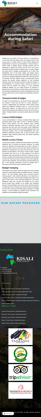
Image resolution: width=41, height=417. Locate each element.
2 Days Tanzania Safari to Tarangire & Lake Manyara (15, 288)
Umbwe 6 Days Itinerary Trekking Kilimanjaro (13, 323)
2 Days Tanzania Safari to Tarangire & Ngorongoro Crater (16, 291)
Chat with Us (8, 413)
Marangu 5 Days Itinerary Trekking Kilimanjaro (13, 317)
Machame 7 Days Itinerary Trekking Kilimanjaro (14, 314)
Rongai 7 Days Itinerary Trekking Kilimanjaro (13, 320)
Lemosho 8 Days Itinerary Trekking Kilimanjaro (13, 311)
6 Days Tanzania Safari (7, 303)
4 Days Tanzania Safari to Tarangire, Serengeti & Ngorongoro (17, 297)
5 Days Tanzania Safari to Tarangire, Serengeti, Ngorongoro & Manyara (20, 300)
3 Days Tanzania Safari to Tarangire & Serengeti (14, 294)
